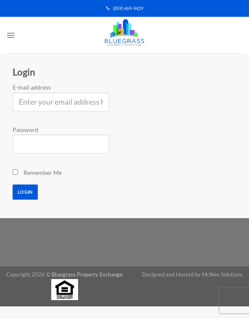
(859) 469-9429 (124, 8)
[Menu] (10, 35)
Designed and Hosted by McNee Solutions (192, 275)
